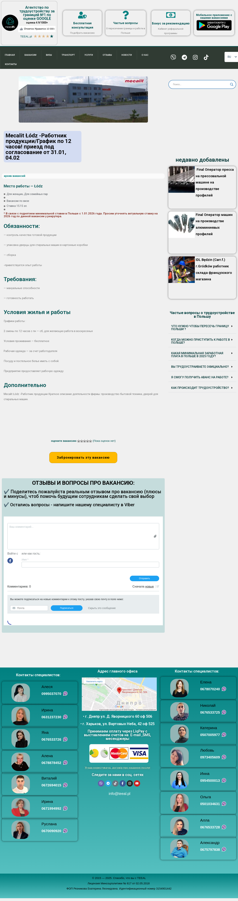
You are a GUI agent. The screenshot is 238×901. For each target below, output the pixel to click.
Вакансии (30, 55)
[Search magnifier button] (231, 86)
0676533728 (210, 830)
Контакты (11, 66)
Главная (10, 55)
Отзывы (107, 55)
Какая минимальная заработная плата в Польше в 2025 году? (197, 356)
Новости (127, 55)
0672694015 (51, 788)
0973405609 (210, 760)
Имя (25, 561)
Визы (49, 55)
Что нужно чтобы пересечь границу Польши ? (200, 329)
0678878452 (51, 765)
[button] (202, 330)
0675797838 (210, 852)
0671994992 (51, 811)
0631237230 (51, 719)
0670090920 (51, 834)
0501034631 (210, 807)
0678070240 (210, 691)
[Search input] (200, 86)
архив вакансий (14, 178)
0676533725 (210, 715)
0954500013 (210, 783)
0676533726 (51, 742)
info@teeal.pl (119, 796)
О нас (145, 55)
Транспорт (68, 55)
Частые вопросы (125, 23)
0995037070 (51, 696)
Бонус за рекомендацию (171, 23)
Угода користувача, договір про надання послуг (117, 769)
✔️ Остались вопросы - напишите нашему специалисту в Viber (73, 507)
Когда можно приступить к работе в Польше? (200, 343)
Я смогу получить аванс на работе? (199, 379)
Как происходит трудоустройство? (200, 390)
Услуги (89, 55)
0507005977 (210, 737)
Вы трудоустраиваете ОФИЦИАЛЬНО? (200, 369)
